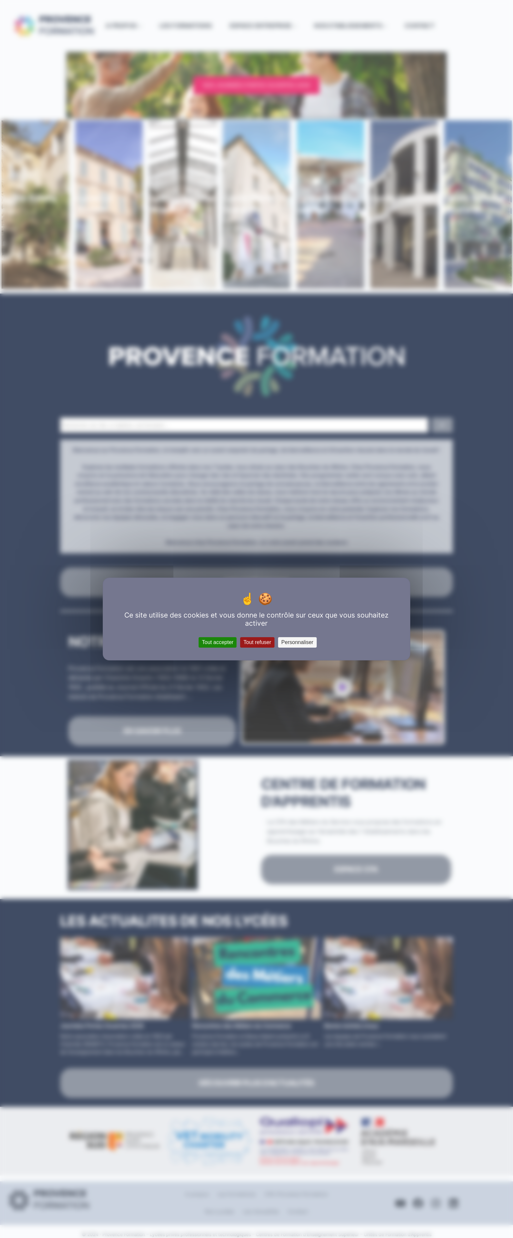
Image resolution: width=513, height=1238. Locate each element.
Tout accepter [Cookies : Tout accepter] (217, 642)
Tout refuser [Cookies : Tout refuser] (257, 642)
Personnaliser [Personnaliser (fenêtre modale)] (297, 642)
